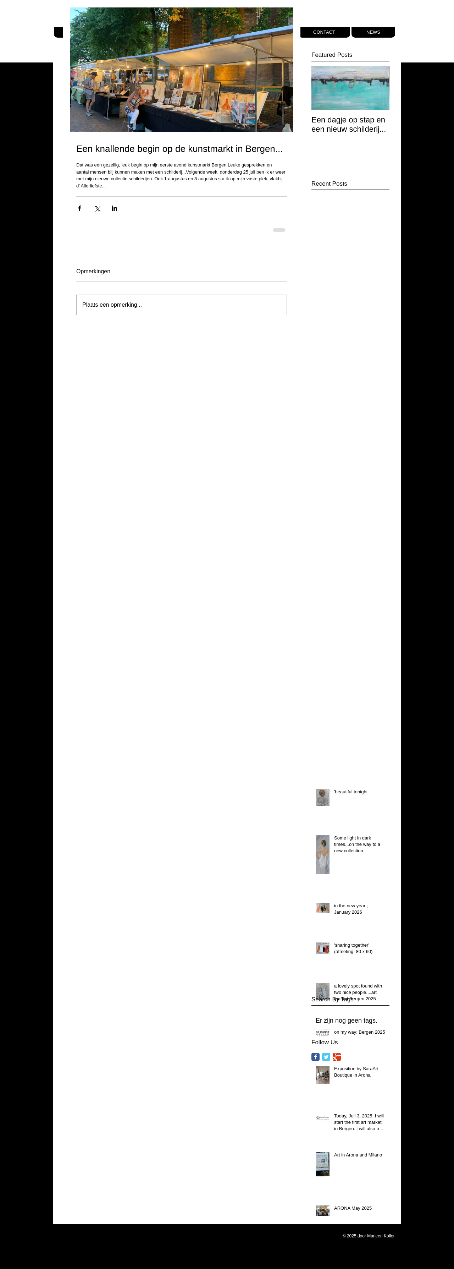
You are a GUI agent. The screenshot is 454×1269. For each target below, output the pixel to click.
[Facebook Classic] (315, 1057)
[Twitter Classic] (326, 1057)
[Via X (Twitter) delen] (97, 208)
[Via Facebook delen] (79, 208)
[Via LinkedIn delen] (114, 208)
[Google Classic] (337, 1057)
